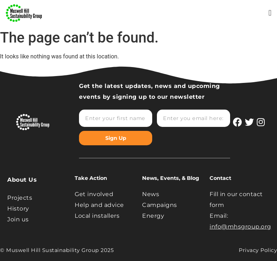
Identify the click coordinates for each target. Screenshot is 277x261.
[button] (270, 13)
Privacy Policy (258, 250)
